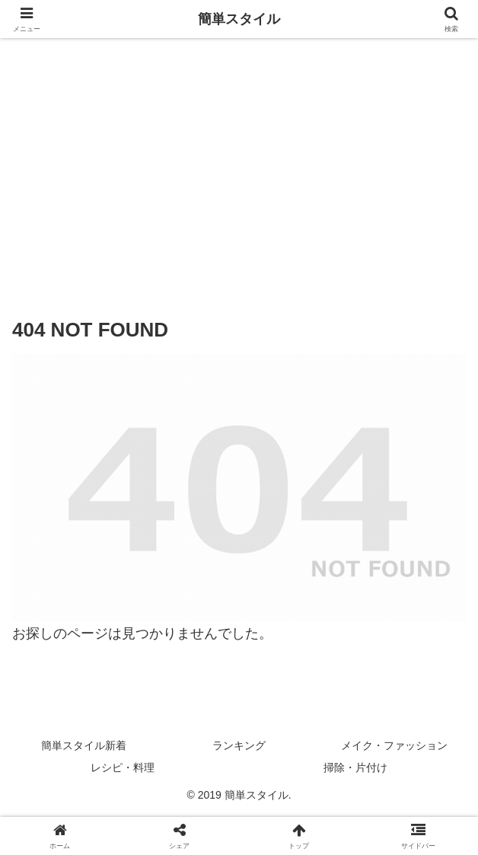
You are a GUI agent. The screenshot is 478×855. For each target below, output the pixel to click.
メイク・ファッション (394, 745)
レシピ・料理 (123, 767)
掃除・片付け (355, 767)
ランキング (239, 745)
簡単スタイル (239, 19)
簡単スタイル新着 (83, 745)
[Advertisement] (239, 165)
